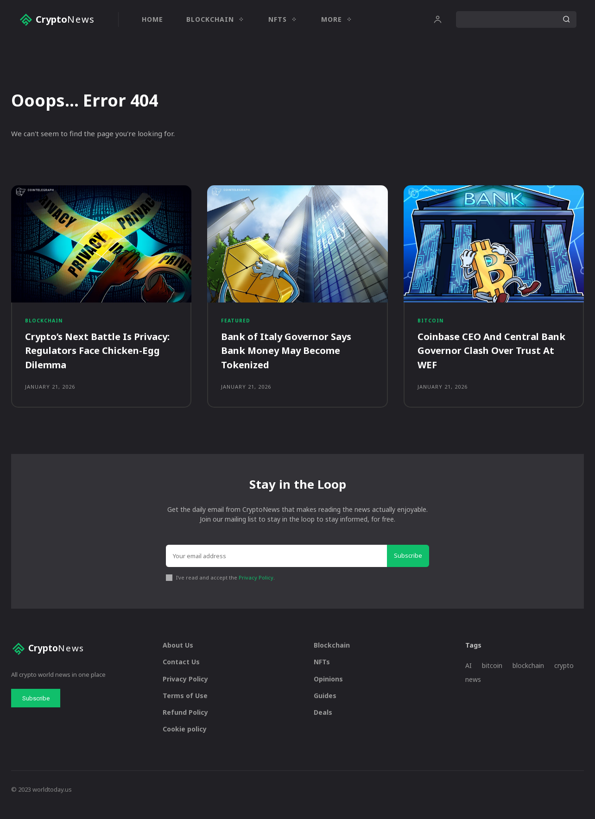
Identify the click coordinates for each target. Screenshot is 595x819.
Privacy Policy (256, 588)
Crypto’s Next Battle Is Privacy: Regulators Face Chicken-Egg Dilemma (88, 356)
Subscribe (408, 566)
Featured (236, 325)
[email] (276, 567)
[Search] (566, 19)
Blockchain (45, 325)
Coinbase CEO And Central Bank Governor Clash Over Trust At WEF (485, 356)
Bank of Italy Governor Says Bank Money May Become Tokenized (293, 356)
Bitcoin (431, 325)
